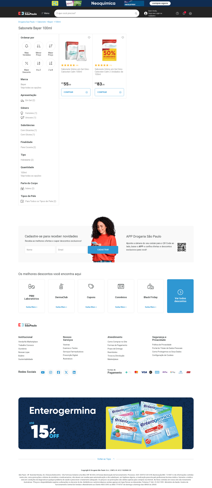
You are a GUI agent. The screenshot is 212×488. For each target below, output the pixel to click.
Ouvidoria (22, 349)
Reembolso (112, 352)
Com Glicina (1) (28, 134)
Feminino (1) (31, 113)
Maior (50, 48)
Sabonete (41, 22)
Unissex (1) (30, 117)
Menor (38, 48)
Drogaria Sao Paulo (26, 22)
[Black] (106, 3)
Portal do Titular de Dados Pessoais (167, 348)
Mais (26, 48)
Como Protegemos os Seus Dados (166, 352)
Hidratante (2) (27, 160)
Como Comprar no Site (117, 342)
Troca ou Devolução (116, 356)
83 (100, 84)
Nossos (83, 338)
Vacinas (66, 345)
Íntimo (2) (29, 188)
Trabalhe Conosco (26, 345)
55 (66, 84)
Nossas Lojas (23, 352)
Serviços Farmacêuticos (73, 352)
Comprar (76, 92)
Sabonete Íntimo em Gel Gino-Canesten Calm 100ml (75, 70)
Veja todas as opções (31, 87)
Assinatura (67, 359)
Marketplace (113, 359)
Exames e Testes (70, 348)
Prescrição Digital (70, 355)
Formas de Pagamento (117, 345)
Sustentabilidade (25, 359)
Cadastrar (103, 250)
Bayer (50, 22)
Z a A (50, 65)
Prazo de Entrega (115, 349)
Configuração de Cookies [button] (162, 355)
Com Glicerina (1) (29, 130)
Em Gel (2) (30, 100)
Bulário (21, 356)
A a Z (38, 65)
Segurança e (173, 338)
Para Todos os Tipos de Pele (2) (40, 201)
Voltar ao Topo (106, 459)
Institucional (25, 337)
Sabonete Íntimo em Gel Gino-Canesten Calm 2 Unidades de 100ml (109, 72)
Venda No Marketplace (28, 342)
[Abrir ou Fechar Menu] (45, 13)
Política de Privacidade (161, 345)
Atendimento (115, 337)
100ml (58, 22)
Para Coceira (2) (28, 147)
